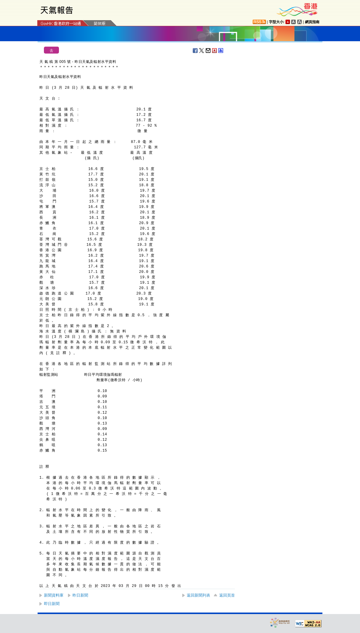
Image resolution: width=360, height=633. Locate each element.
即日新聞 (52, 603)
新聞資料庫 (53, 595)
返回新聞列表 (198, 595)
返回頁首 (227, 595)
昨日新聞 (80, 595)
